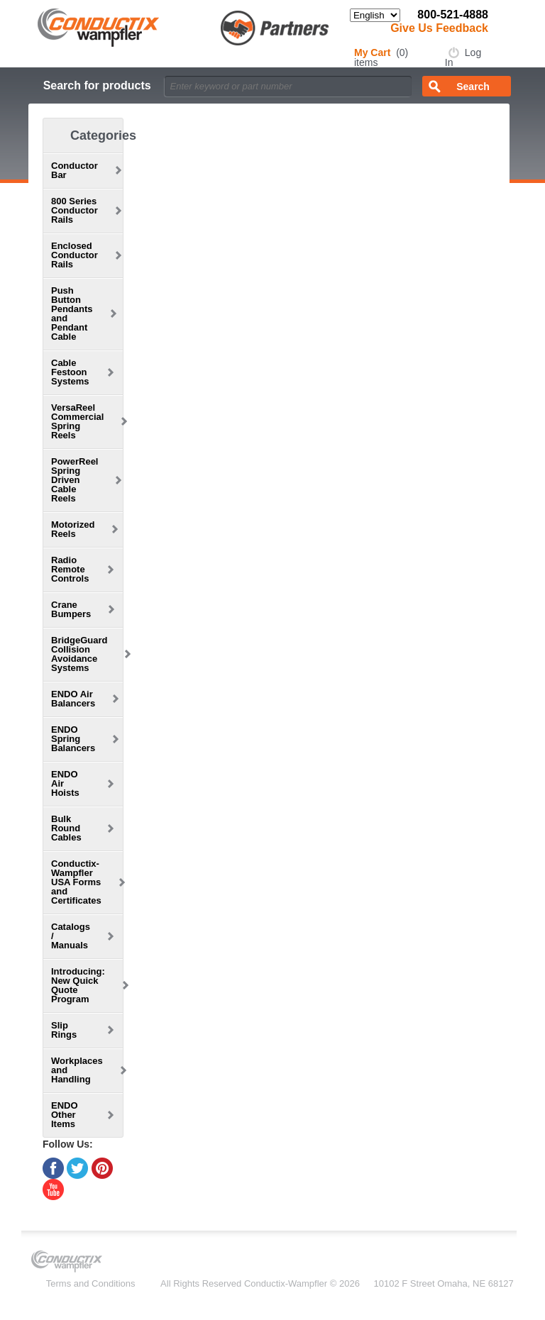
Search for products (97, 85)
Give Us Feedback (439, 28)
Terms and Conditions (91, 1283)
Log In (463, 57)
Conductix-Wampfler (285, 1283)
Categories (103, 135)
